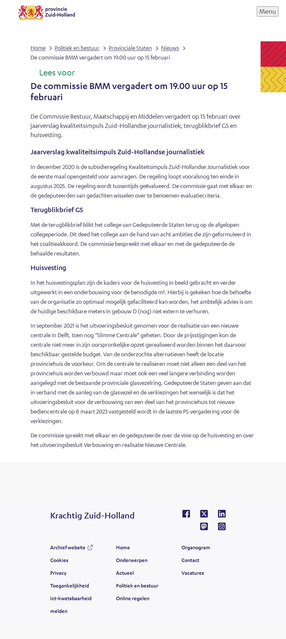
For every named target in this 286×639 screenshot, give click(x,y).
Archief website (67, 547)
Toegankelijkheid (69, 585)
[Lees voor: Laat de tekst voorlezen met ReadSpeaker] (53, 73)
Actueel (125, 573)
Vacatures (192, 573)
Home (123, 547)
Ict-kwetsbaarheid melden (71, 604)
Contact (190, 560)
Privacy (58, 573)
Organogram (195, 547)
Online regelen (132, 598)
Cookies (59, 560)
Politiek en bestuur (137, 585)
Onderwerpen (131, 560)
